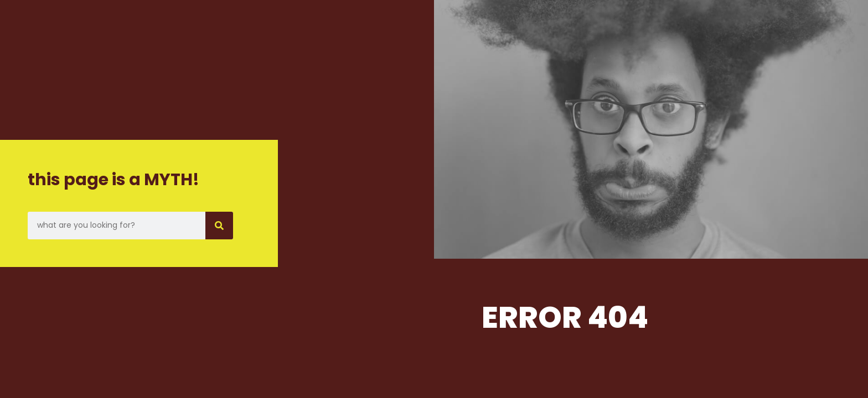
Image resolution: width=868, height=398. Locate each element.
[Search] (219, 225)
